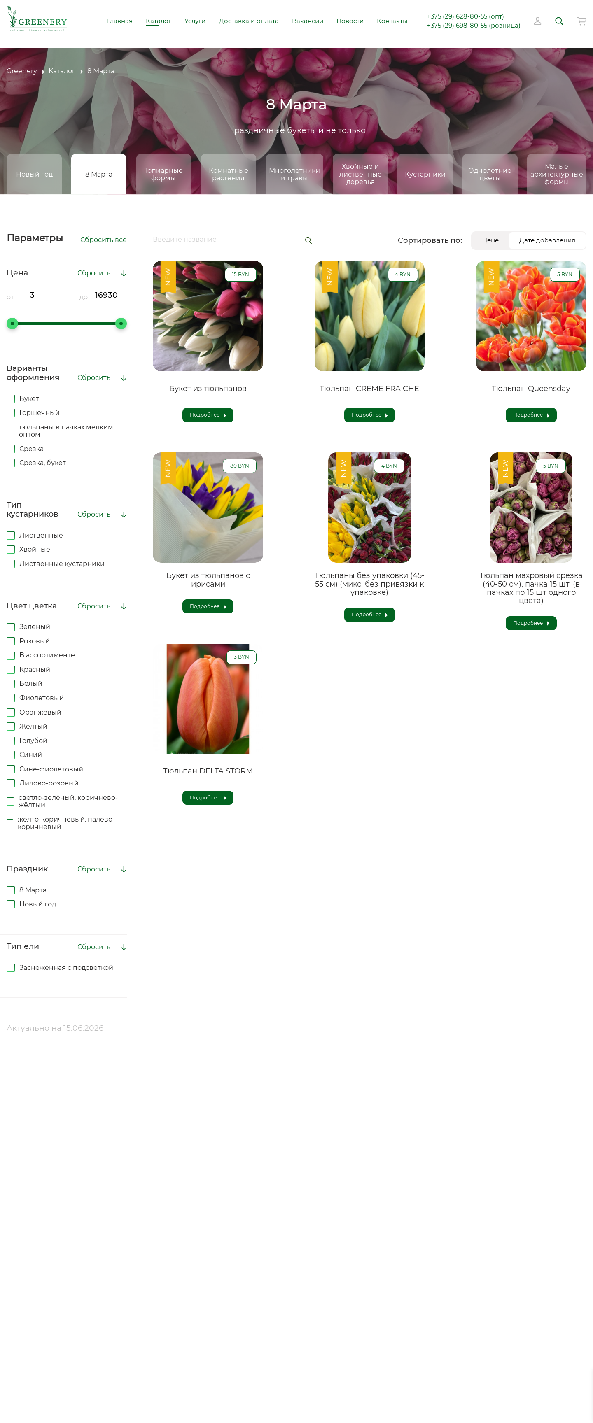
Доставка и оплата (249, 21)
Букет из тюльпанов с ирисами (208, 579)
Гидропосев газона (53, 1275)
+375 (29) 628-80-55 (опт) (465, 16)
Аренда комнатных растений (75, 1316)
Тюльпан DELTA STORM (208, 771)
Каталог (158, 21)
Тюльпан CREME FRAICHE (369, 388)
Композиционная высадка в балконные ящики (73, 1336)
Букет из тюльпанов (208, 388)
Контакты (392, 21)
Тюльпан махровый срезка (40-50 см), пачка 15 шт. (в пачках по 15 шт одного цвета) (531, 588)
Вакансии (307, 21)
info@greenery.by (249, 1193)
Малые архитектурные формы (556, 174)
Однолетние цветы (489, 174)
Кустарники (425, 174)
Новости (350, 21)
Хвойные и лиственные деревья (360, 174)
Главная (120, 21)
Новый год (34, 174)
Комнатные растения (228, 174)
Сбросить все (103, 240)
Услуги (194, 21)
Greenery (22, 71)
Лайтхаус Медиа (326, 1402)
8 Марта (98, 174)
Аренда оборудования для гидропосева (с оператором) (74, 1295)
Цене (490, 240)
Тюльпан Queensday (531, 388)
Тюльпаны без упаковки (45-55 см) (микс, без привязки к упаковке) (370, 583)
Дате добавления (547, 240)
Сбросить (93, 273)
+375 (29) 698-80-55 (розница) (474, 25)
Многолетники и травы (294, 174)
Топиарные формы (163, 174)
